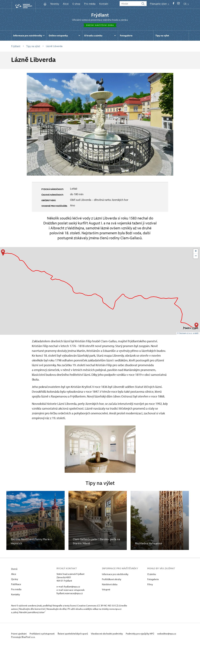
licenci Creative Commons (83, 606)
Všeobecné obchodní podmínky (115, 634)
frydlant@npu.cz (72, 587)
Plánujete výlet (159, 3)
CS (186, 3)
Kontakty (15, 595)
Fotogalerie (153, 580)
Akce (66, 3)
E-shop (76, 3)
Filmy (150, 585)
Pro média (89, 3)
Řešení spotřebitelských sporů (78, 634)
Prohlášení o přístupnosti (45, 634)
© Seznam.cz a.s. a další (187, 334)
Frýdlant (100, 15)
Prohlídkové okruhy (111, 580)
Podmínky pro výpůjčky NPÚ (150, 634)
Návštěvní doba (109, 585)
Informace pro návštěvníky (115, 575)
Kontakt (103, 3)
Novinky (54, 3)
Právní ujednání (19, 634)
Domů (14, 569)
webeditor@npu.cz (20, 638)
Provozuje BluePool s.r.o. (23, 641)
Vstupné (106, 590)
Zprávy (14, 580)
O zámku (151, 575)
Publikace (16, 585)
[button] (3, 253)
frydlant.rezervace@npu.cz (70, 594)
